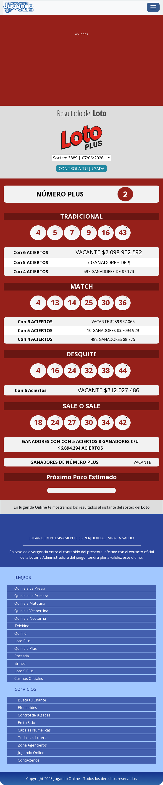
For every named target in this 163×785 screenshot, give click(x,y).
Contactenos (26, 760)
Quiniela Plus (25, 648)
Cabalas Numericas (32, 730)
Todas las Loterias (31, 737)
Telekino (21, 625)
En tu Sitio (24, 722)
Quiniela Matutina (29, 603)
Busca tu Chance (30, 700)
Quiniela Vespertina (31, 610)
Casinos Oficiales (28, 678)
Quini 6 (20, 633)
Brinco (20, 663)
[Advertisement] (81, 69)
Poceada (21, 655)
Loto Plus (22, 640)
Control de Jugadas (32, 715)
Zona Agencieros (30, 745)
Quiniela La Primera (31, 595)
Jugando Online (29, 752)
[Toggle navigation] (153, 7)
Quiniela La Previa (29, 588)
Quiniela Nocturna (30, 618)
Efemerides (25, 707)
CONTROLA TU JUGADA (81, 168)
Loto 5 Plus (24, 670)
